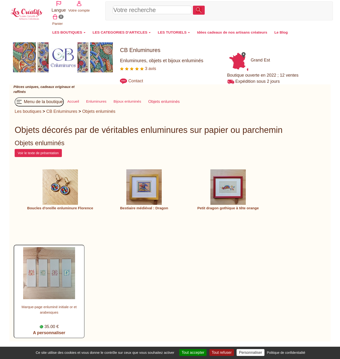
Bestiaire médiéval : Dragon (144, 205)
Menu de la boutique (39, 99)
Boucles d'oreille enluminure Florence (60, 205)
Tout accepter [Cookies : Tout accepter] (193, 352)
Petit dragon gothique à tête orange (228, 205)
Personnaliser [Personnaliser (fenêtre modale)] (250, 352)
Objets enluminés (98, 108)
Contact (135, 78)
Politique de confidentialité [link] (286, 353)
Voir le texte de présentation (38, 150)
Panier (313, 9)
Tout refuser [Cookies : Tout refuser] (222, 352)
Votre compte (293, 9)
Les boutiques (28, 108)
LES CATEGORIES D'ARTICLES (122, 29)
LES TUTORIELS (174, 29)
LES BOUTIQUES (68, 29)
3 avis (138, 65)
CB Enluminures (61, 108)
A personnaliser (49, 330)
